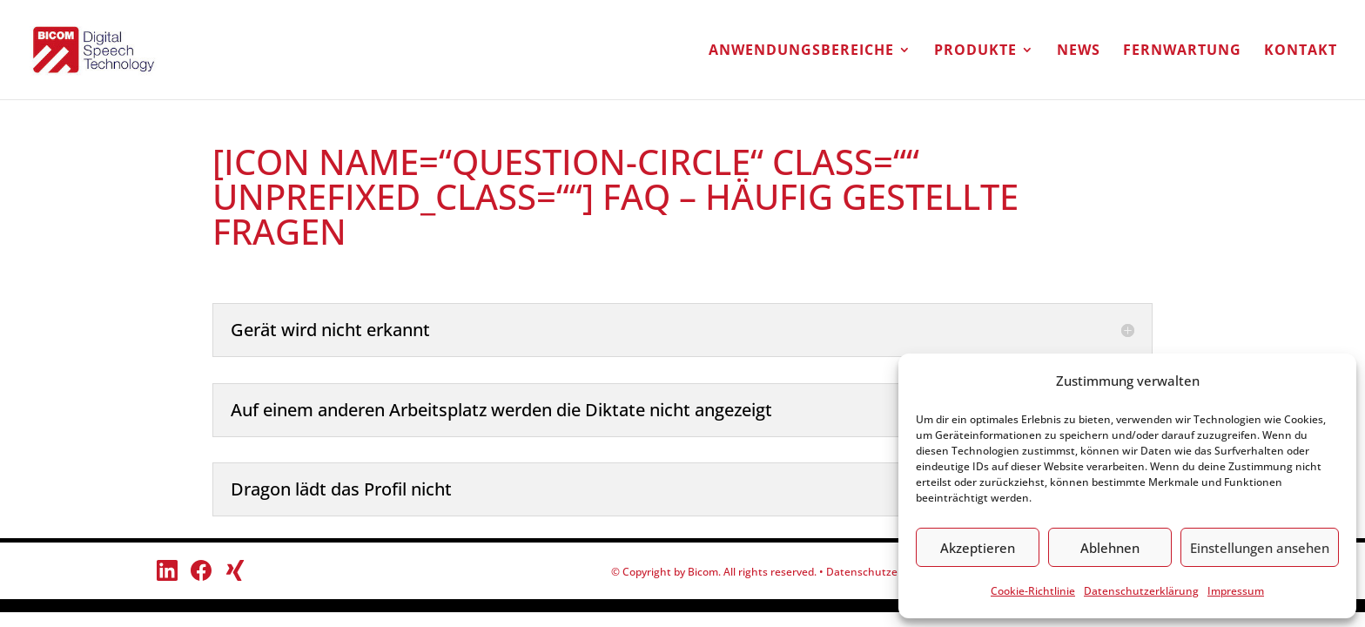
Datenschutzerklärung (1141, 590)
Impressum (1235, 590)
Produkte (975, 51)
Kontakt (1300, 51)
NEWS (1078, 51)
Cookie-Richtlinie (1033, 590)
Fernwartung (1182, 51)
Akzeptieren (977, 547)
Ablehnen (1110, 547)
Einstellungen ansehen (1259, 547)
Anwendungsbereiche (801, 51)
